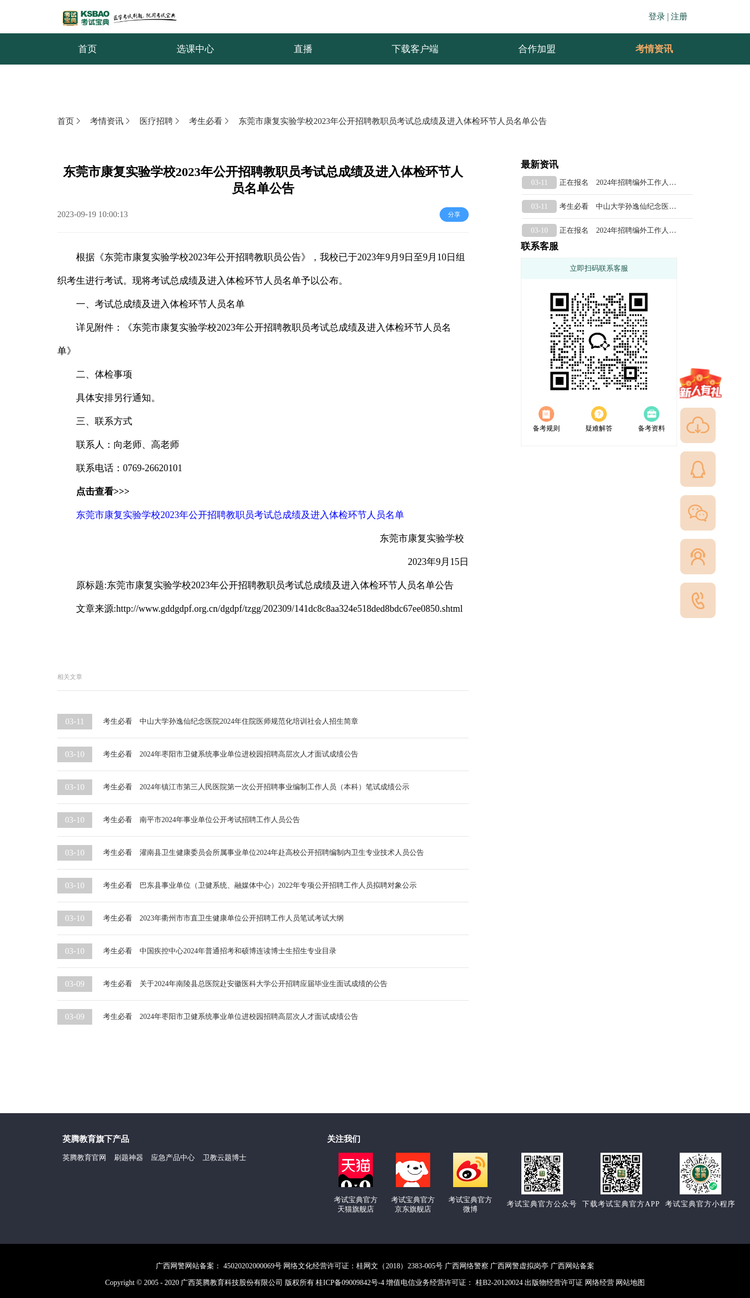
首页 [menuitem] (87, 49)
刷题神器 (128, 1158)
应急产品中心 (173, 1158)
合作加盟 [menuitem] (537, 49)
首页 (69, 121)
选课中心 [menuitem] (195, 49)
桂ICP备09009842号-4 (350, 1283)
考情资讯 (645, 49)
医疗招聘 (160, 121)
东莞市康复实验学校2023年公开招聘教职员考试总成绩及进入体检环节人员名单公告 (393, 121)
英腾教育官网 (84, 1158)
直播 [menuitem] (303, 49)
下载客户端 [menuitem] (415, 49)
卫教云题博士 (224, 1158)
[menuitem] (654, 49)
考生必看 (210, 121)
